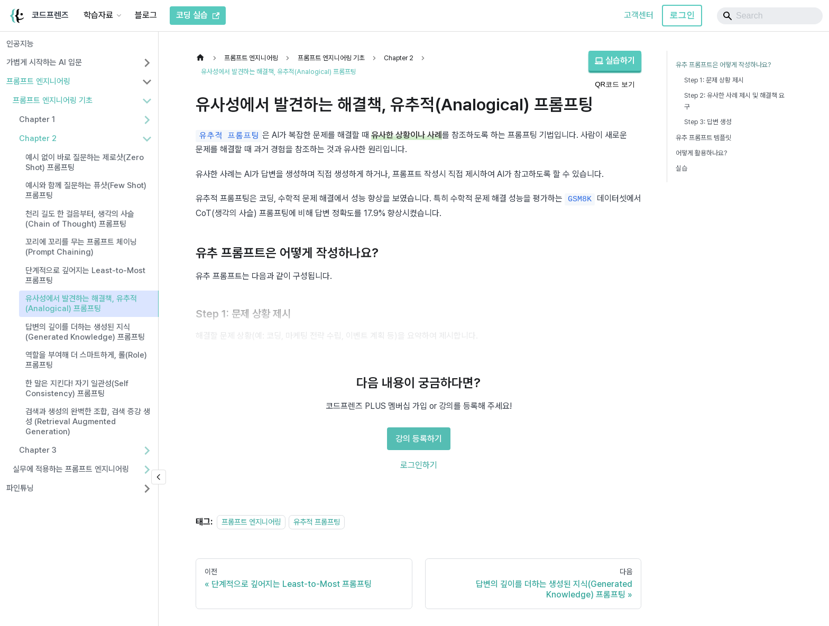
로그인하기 (418, 465)
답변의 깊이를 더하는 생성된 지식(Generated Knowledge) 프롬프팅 (85, 332)
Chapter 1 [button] (37, 119)
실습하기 (615, 60)
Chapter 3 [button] (38, 450)
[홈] (203, 57)
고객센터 (638, 15)
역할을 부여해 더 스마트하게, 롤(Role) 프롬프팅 (86, 360)
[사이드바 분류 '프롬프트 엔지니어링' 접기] (147, 81)
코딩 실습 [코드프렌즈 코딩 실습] (197, 15)
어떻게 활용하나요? (701, 153)
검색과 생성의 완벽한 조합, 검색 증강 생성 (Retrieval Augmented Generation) (87, 421)
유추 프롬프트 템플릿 (703, 138)
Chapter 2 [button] (38, 138)
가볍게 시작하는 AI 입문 (44, 62)
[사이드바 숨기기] (158, 477)
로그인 (682, 15)
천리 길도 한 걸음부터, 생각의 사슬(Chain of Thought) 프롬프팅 (79, 219)
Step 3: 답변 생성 (708, 122)
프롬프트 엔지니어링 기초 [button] (53, 100)
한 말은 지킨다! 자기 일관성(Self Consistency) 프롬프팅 (76, 388)
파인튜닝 (20, 488)
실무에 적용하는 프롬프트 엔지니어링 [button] (71, 469)
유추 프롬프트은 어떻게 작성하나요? (723, 65)
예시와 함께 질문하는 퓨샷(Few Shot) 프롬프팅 (85, 190)
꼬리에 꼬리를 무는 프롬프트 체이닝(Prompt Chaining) (81, 247)
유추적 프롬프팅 (316, 521)
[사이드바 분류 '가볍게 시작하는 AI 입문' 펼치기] (147, 62)
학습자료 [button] (98, 15)
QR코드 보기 (615, 84)
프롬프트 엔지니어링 (38, 81)
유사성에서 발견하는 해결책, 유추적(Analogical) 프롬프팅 (81, 303)
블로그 (146, 15)
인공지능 (20, 44)
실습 (681, 168)
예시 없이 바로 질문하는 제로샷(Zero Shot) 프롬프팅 (84, 162)
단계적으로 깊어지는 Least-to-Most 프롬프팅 (85, 275)
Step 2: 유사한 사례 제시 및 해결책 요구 (734, 100)
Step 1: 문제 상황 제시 (714, 80)
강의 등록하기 (418, 439)
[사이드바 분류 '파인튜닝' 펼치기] (147, 488)
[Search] (770, 15)
